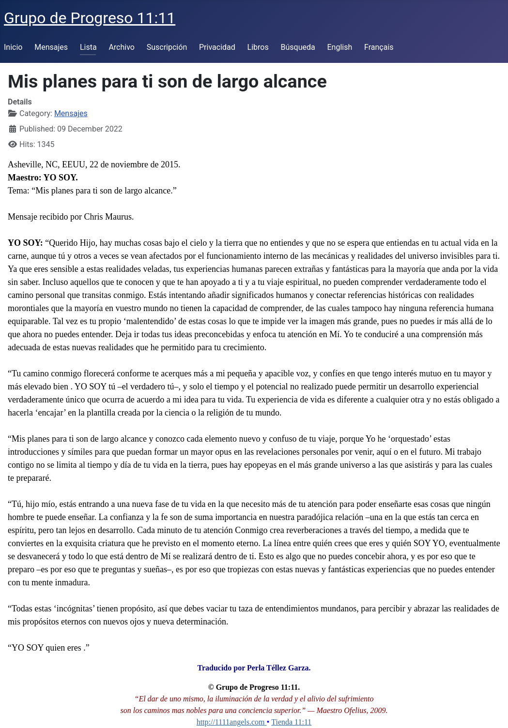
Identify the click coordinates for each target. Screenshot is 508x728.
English (339, 47)
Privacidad (217, 47)
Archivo (121, 47)
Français (379, 47)
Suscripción (167, 47)
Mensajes (51, 47)
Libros (258, 47)
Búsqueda (298, 47)
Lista (88, 47)
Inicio (13, 47)
